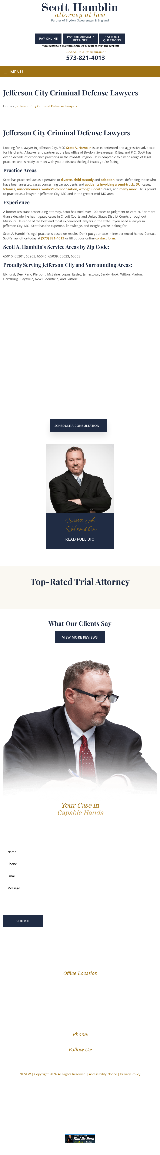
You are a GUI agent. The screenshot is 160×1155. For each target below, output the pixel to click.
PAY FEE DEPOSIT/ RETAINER (80, 38)
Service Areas (111, 944)
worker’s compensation (59, 189)
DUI (138, 184)
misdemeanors (28, 189)
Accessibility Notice (103, 1074)
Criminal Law (58, 944)
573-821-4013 (85, 57)
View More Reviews (80, 637)
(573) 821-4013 (52, 238)
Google (75, 28)
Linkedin (82, 27)
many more (128, 189)
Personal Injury (85, 944)
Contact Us (104, 950)
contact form (105, 238)
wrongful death (91, 189)
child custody (84, 180)
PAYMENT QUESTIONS (112, 38)
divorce (66, 180)
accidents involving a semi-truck (109, 184)
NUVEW (25, 1074)
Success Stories (137, 944)
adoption (108, 180)
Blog (67, 950)
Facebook (68, 27)
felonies (9, 189)
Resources (83, 950)
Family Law (35, 944)
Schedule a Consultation (76, 426)
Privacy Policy (130, 1074)
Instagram (88, 1058)
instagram (90, 28)
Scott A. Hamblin (78, 147)
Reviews (53, 950)
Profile (16, 944)
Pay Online (48, 38)
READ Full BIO (79, 539)
